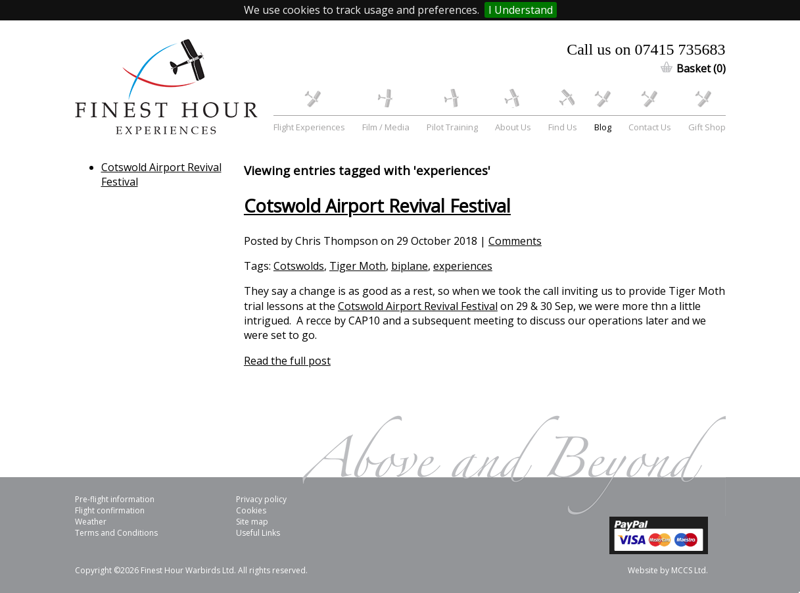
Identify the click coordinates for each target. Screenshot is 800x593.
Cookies (251, 510)
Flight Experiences (309, 127)
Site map (252, 521)
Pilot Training (452, 127)
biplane (409, 266)
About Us (513, 127)
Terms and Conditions (116, 532)
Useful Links (258, 532)
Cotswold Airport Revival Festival (377, 205)
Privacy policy (261, 499)
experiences (462, 266)
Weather (90, 521)
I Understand (520, 10)
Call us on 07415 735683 (646, 49)
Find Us (562, 127)
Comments (515, 241)
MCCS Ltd (688, 570)
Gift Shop (707, 127)
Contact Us (649, 127)
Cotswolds (298, 266)
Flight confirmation (110, 510)
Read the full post (287, 360)
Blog (602, 127)
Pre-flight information (114, 499)
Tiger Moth (357, 266)
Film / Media (386, 127)
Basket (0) (701, 68)
